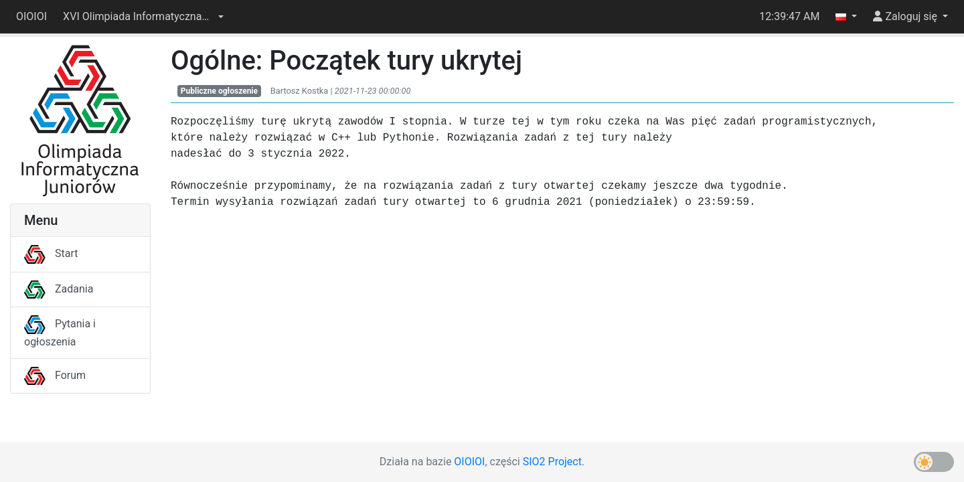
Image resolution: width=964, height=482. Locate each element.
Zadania (58, 289)
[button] (143, 16)
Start (51, 253)
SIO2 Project (552, 461)
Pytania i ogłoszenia (60, 332)
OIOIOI (31, 16)
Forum (55, 375)
